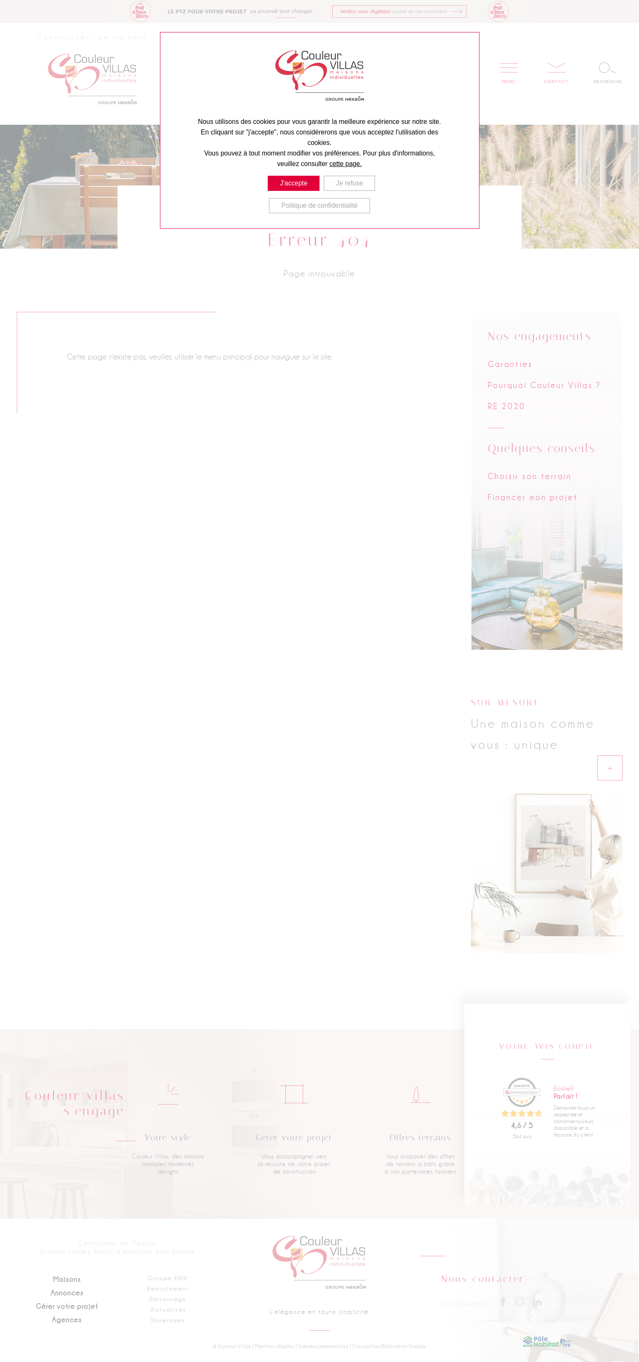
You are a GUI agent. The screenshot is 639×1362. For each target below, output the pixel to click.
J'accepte (293, 183)
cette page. (345, 163)
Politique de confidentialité (319, 205)
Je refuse (349, 183)
